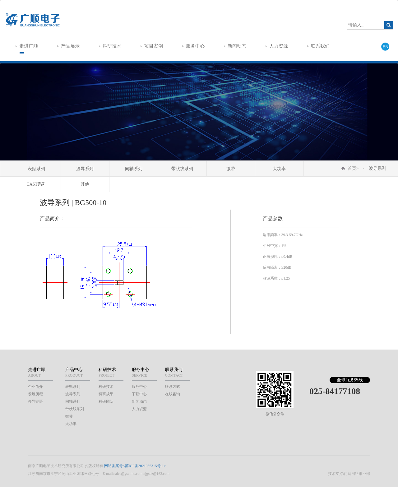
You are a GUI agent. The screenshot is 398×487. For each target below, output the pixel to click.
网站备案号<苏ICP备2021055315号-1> (135, 466)
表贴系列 (36, 168)
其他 (85, 184)
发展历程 (35, 394)
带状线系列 (182, 168)
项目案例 (152, 46)
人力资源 (277, 46)
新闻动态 (235, 46)
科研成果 (106, 394)
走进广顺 (27, 46)
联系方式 (172, 386)
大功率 (279, 168)
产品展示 (68, 46)
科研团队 (106, 401)
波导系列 (85, 168)
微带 (230, 168)
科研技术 (110, 46)
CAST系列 (36, 184)
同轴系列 (133, 168)
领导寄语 (35, 401)
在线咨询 (172, 394)
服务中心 (193, 46)
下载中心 (139, 394)
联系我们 (318, 46)
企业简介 (35, 386)
